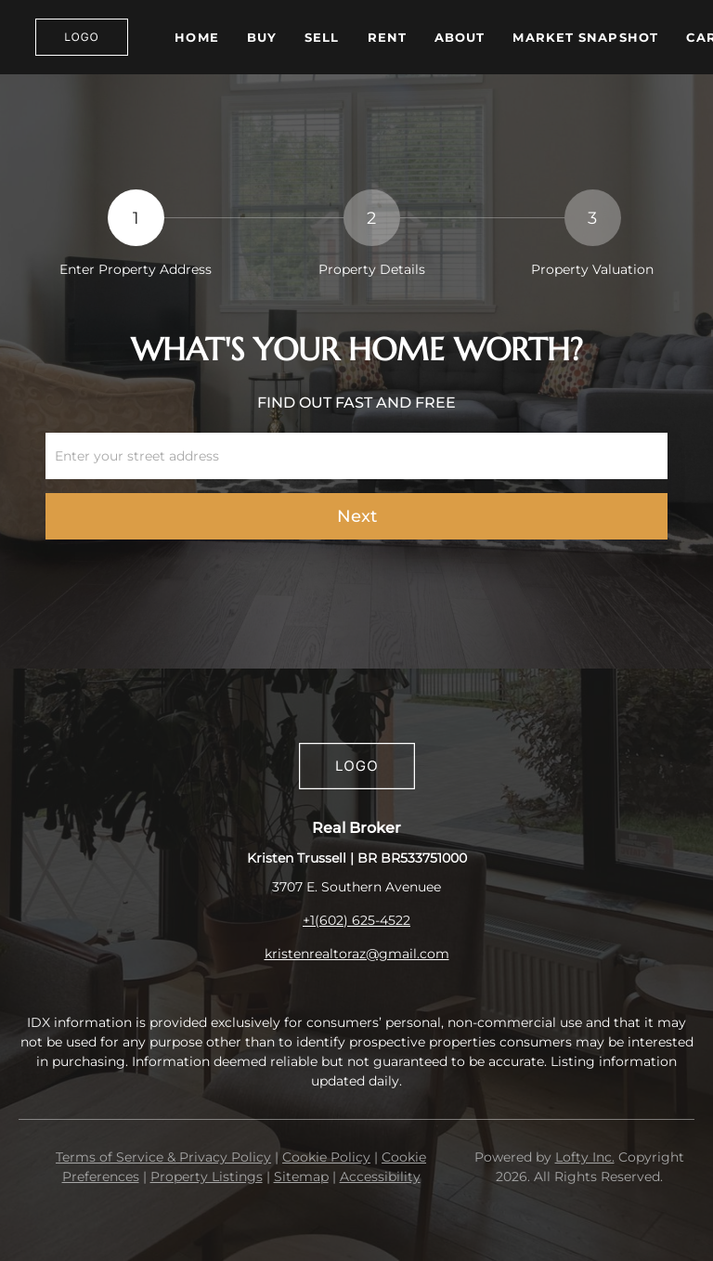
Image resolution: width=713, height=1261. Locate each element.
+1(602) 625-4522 (356, 920)
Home (196, 37)
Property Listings (206, 1176)
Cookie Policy (326, 1157)
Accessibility (380, 1176)
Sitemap (301, 1176)
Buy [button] (262, 37)
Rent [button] (387, 37)
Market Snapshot (585, 37)
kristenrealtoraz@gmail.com (357, 953)
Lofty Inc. (585, 1157)
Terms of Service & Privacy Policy (163, 1157)
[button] (81, 37)
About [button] (460, 37)
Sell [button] (322, 37)
